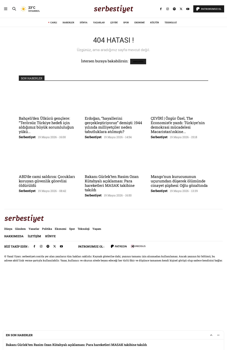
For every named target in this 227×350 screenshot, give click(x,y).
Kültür (154, 72)
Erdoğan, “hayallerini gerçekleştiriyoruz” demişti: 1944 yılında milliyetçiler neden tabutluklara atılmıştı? (113, 174)
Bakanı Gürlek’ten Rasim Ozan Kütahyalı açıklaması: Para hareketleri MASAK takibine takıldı (112, 233)
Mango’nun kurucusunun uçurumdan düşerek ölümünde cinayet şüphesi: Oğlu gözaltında (179, 231)
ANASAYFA (138, 111)
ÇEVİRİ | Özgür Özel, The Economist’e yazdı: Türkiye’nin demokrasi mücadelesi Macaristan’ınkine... (178, 174)
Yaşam (96, 278)
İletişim (34, 286)
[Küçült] (218, 335)
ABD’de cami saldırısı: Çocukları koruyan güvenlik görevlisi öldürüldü (47, 231)
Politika (47, 278)
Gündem (20, 278)
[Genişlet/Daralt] (211, 335)
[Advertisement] (113, 25)
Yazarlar (99, 72)
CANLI (53, 72)
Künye (50, 286)
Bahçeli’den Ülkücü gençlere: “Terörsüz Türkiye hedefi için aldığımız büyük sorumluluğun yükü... (46, 174)
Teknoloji (171, 72)
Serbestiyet (27, 187)
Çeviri (114, 72)
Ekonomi (139, 72)
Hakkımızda (14, 286)
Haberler (68, 72)
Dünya (83, 72)
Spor (126, 72)
